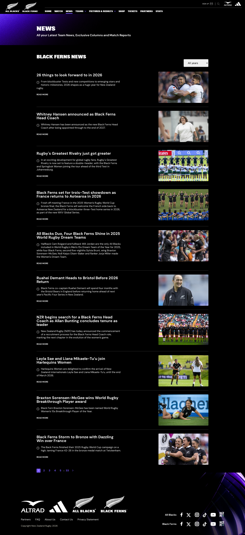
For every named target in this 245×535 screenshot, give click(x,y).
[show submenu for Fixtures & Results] (115, 12)
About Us (50, 519)
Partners (26, 519)
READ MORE (42, 94)
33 (67, 470)
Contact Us (66, 519)
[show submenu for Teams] (85, 12)
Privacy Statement (88, 519)
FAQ (37, 519)
